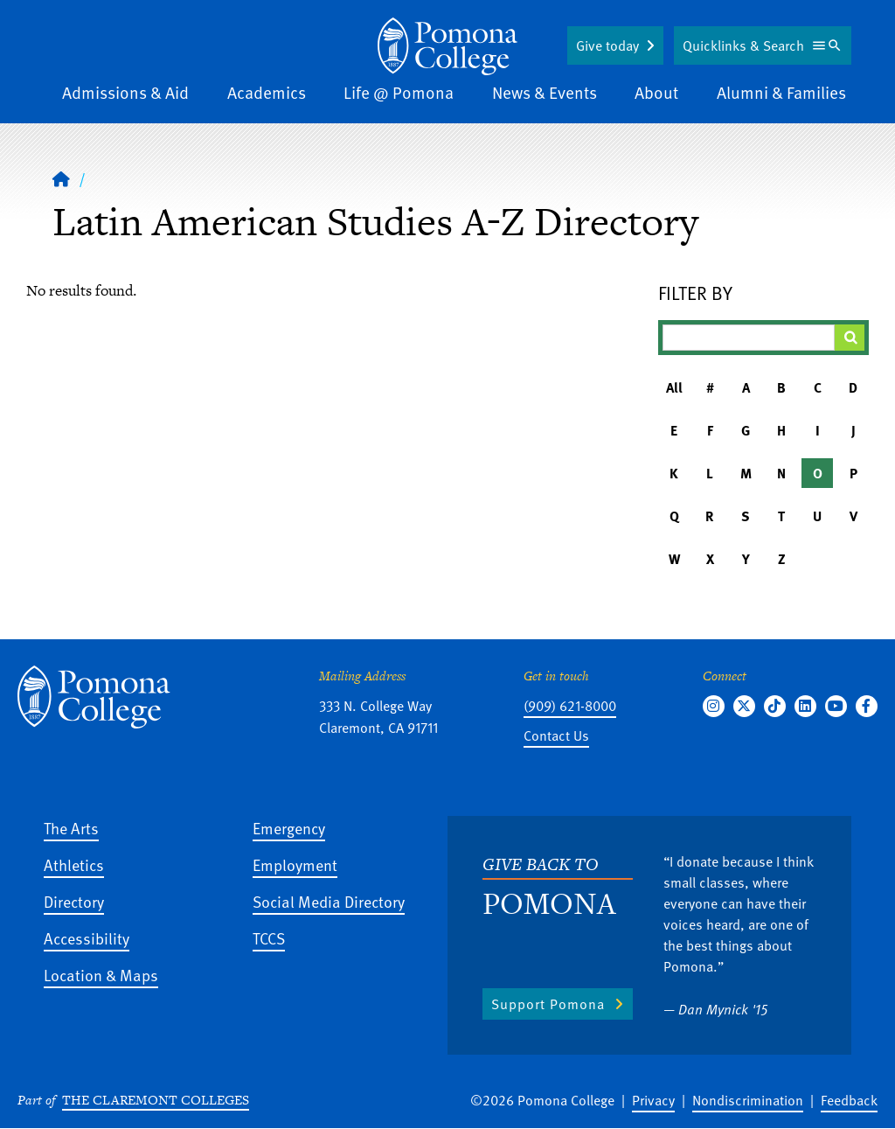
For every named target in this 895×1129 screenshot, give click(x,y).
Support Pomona (548, 1003)
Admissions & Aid (125, 92)
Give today (607, 45)
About (656, 92)
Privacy (653, 1100)
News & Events (544, 92)
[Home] (61, 178)
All (674, 387)
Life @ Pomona (398, 92)
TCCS (269, 938)
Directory (74, 901)
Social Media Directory (329, 901)
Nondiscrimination (747, 1100)
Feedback (849, 1100)
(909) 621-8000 (570, 705)
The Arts (71, 828)
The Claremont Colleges (155, 1100)
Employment (295, 864)
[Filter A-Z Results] (749, 337)
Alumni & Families (781, 92)
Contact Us (556, 735)
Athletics (74, 864)
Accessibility (86, 938)
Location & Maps (101, 974)
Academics (266, 92)
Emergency (289, 828)
